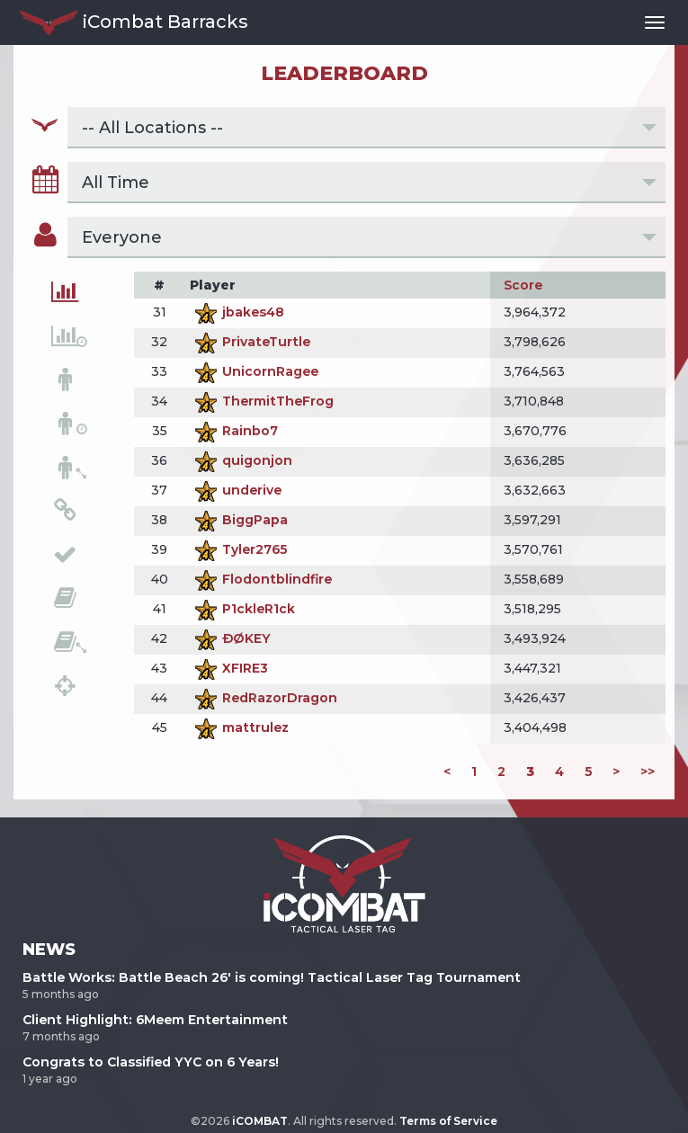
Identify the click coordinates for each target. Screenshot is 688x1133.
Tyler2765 (238, 549)
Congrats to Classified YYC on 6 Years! (150, 1062)
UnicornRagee (254, 371)
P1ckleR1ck (242, 609)
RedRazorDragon (263, 698)
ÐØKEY (230, 638)
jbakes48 (237, 312)
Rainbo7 (234, 431)
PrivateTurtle (250, 342)
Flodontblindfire (261, 579)
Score (523, 285)
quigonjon (241, 460)
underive (235, 490)
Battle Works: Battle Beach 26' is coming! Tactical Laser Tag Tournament (271, 977)
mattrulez (239, 727)
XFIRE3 (229, 668)
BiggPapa (239, 520)
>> (647, 771)
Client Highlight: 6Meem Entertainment (155, 1020)
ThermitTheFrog (262, 401)
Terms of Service (448, 1121)
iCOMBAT (260, 1121)
